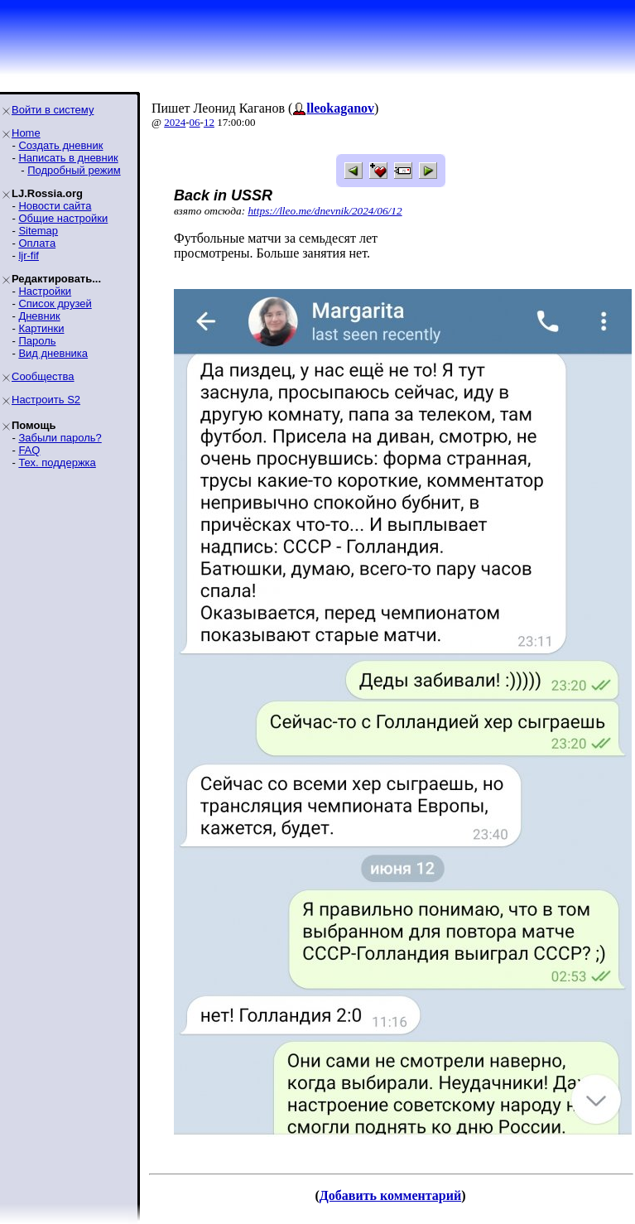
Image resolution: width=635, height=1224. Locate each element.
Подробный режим (73, 170)
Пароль (36, 341)
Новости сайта (54, 206)
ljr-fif (28, 255)
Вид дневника (53, 353)
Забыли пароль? (59, 437)
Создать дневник (60, 145)
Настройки (44, 291)
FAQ (29, 450)
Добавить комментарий (390, 1195)
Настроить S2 (46, 399)
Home (26, 133)
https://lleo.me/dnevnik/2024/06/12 (325, 211)
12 (209, 122)
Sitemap (38, 230)
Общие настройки (63, 218)
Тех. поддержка (56, 462)
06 (195, 122)
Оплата (36, 243)
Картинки (41, 328)
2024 (174, 122)
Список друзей (54, 303)
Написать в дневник (68, 158)
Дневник (39, 316)
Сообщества (43, 376)
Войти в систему (53, 110)
